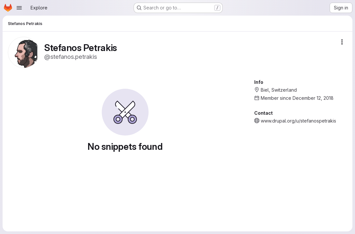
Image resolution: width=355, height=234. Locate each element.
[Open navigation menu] (19, 8)
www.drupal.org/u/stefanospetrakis (298, 121)
